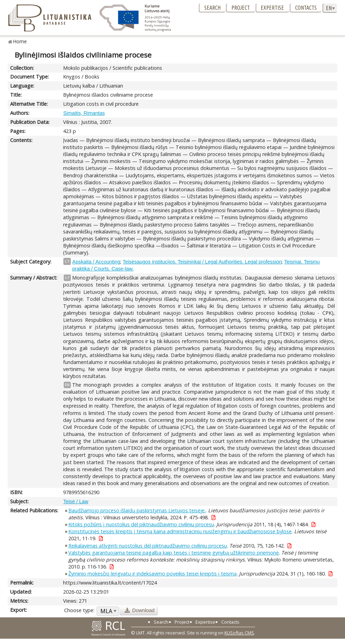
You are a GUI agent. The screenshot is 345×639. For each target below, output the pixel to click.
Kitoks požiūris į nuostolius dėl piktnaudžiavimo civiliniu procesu (141, 524)
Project (240, 8)
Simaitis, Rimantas (84, 113)
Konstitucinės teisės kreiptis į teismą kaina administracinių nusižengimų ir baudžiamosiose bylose (180, 531)
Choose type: (79, 610)
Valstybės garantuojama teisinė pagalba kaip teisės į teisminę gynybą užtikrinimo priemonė (173, 552)
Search (212, 8)
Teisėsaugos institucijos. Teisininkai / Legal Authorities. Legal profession (202, 262)
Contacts (306, 8)
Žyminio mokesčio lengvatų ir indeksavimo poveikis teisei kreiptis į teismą (152, 573)
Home (20, 41)
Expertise (272, 8)
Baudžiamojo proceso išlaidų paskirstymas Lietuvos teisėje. (137, 510)
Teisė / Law (75, 501)
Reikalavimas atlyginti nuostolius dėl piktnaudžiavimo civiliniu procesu (147, 545)
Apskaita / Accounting (96, 262)
